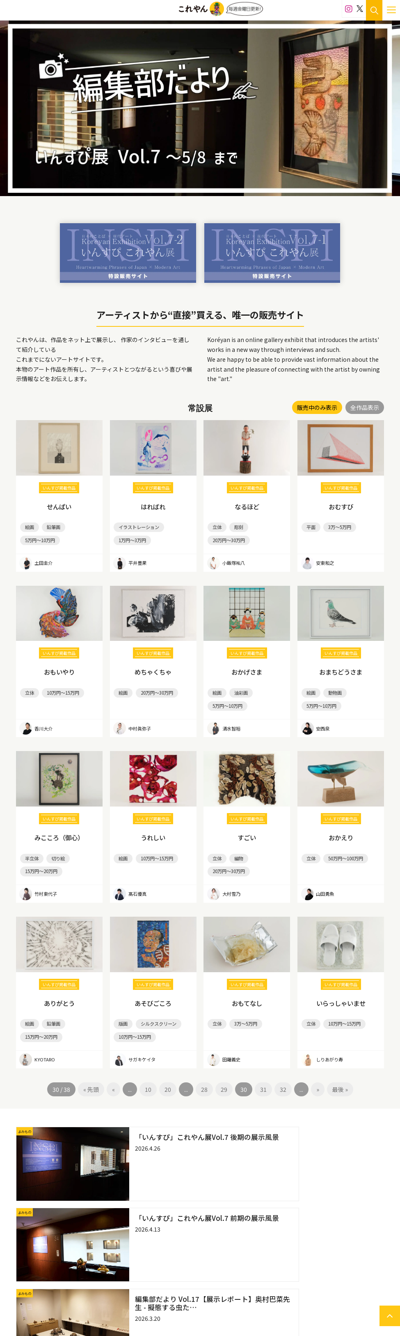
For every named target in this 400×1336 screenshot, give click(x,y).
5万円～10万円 (39, 538)
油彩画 (239, 689)
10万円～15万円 (60, 689)
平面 (310, 526)
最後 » (340, 1076)
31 (263, 1076)
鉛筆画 (51, 526)
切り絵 (55, 851)
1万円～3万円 (131, 538)
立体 (216, 526)
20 (168, 1076)
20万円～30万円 (227, 538)
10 (148, 1076)
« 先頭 (91, 1076)
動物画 (333, 689)
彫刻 (237, 526)
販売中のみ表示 (317, 407)
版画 (123, 1013)
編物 (237, 851)
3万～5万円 (337, 526)
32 (283, 1076)
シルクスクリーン (155, 1013)
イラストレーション (137, 526)
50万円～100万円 (343, 851)
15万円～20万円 (40, 862)
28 (204, 1076)
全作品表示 (364, 407)
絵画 (29, 526)
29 (224, 1076)
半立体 (31, 851)
